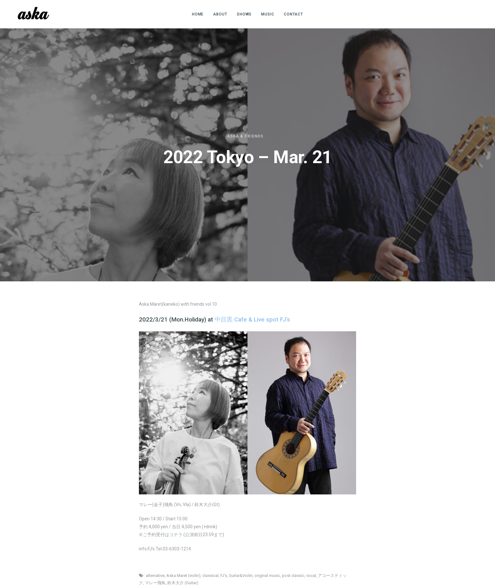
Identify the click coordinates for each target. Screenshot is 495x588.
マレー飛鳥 (155, 582)
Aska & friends (245, 136)
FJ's (223, 575)
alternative (155, 575)
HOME (198, 14)
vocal (311, 575)
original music (267, 575)
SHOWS (244, 14)
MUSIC (267, 14)
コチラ (175, 534)
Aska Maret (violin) (183, 575)
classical (210, 575)
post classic (293, 575)
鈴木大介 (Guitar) (182, 582)
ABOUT (220, 14)
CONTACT (293, 14)
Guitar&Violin (241, 575)
